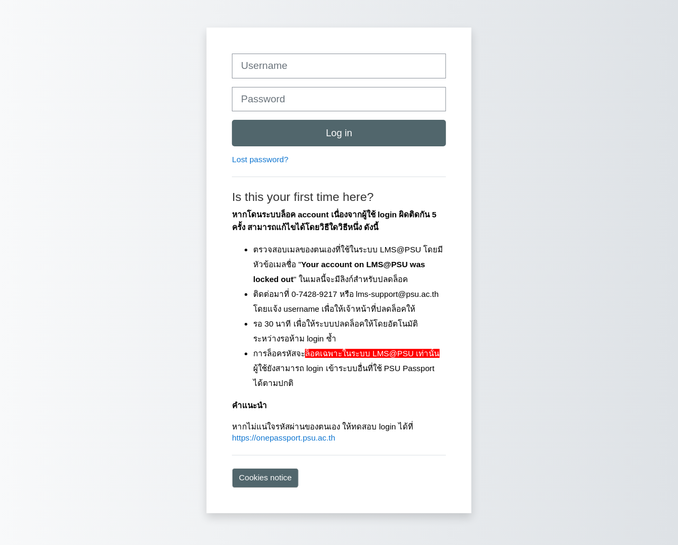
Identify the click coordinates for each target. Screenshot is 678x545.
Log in (339, 132)
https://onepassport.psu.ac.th (283, 437)
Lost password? (260, 159)
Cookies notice (265, 477)
